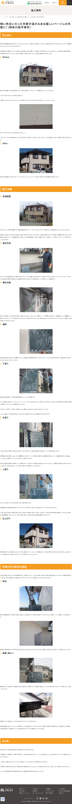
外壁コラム (61, 793)
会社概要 (48, 789)
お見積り (63, 2)
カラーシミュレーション (38, 793)
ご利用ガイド (36, 789)
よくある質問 (62, 789)
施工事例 (35, 791)
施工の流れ (22, 791)
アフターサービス (50, 791)
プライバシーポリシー (29, 798)
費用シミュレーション (24, 793)
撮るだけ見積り (49, 793)
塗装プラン (21, 789)
